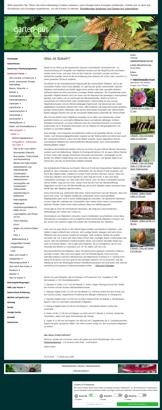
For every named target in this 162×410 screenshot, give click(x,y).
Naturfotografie (17, 130)
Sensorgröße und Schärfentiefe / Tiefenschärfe (21, 186)
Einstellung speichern (94, 406)
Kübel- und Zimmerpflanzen (22, 126)
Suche (10, 307)
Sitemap (11, 302)
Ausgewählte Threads (20, 243)
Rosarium (14, 270)
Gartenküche (16, 107)
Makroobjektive (20, 199)
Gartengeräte (16, 96)
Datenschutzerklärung (93, 366)
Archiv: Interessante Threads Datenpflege (22, 83)
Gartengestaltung (18, 100)
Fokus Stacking (21, 221)
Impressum (12, 322)
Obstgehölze (16, 259)
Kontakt (11, 317)
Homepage (12, 58)
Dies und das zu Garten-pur (22, 78)
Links (13, 251)
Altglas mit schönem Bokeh (26, 229)
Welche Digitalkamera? (22, 138)
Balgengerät (19, 203)
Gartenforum (13, 63)
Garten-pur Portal (17, 73)
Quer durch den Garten (20, 266)
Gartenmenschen (18, 111)
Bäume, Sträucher (18, 88)
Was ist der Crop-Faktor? (25, 149)
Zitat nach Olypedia (105, 265)
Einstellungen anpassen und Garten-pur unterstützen (109, 8)
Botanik (13, 92)
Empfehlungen (17, 247)
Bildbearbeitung (20, 239)
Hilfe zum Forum (16, 287)
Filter (17, 235)
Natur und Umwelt (18, 255)
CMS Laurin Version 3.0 (81, 371)
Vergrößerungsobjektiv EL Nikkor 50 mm (25, 208)
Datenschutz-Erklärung (18, 292)
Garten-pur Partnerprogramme (22, 68)
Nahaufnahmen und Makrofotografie (22, 168)
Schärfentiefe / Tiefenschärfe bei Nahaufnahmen (21, 176)
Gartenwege (15, 115)
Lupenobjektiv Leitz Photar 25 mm (26, 215)
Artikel (15, 134)
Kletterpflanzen (17, 122)
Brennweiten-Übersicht (24, 152)
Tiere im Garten (17, 278)
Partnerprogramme (52, 342)
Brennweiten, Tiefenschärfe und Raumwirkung (26, 157)
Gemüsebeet (16, 119)
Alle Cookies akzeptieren (137, 406)
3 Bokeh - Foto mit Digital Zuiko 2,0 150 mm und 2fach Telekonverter (141, 166)
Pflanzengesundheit (19, 262)
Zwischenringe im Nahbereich (21, 194)
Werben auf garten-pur (18, 297)
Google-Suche (14, 312)
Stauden (14, 274)
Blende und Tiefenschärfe (25, 163)
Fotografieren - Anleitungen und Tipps (24, 143)
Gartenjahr (15, 103)
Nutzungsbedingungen (18, 282)
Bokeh (16, 224)
